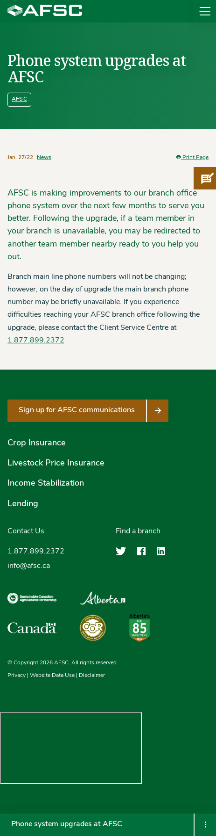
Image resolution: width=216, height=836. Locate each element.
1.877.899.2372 (35, 340)
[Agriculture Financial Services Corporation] (44, 11)
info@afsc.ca (28, 566)
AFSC (19, 99)
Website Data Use (52, 675)
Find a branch (138, 531)
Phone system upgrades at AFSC (66, 824)
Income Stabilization (45, 483)
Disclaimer (92, 675)
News (44, 157)
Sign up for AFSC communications (77, 410)
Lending (22, 504)
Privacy (16, 675)
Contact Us (25, 531)
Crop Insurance (36, 443)
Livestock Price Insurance (56, 463)
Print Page (192, 157)
